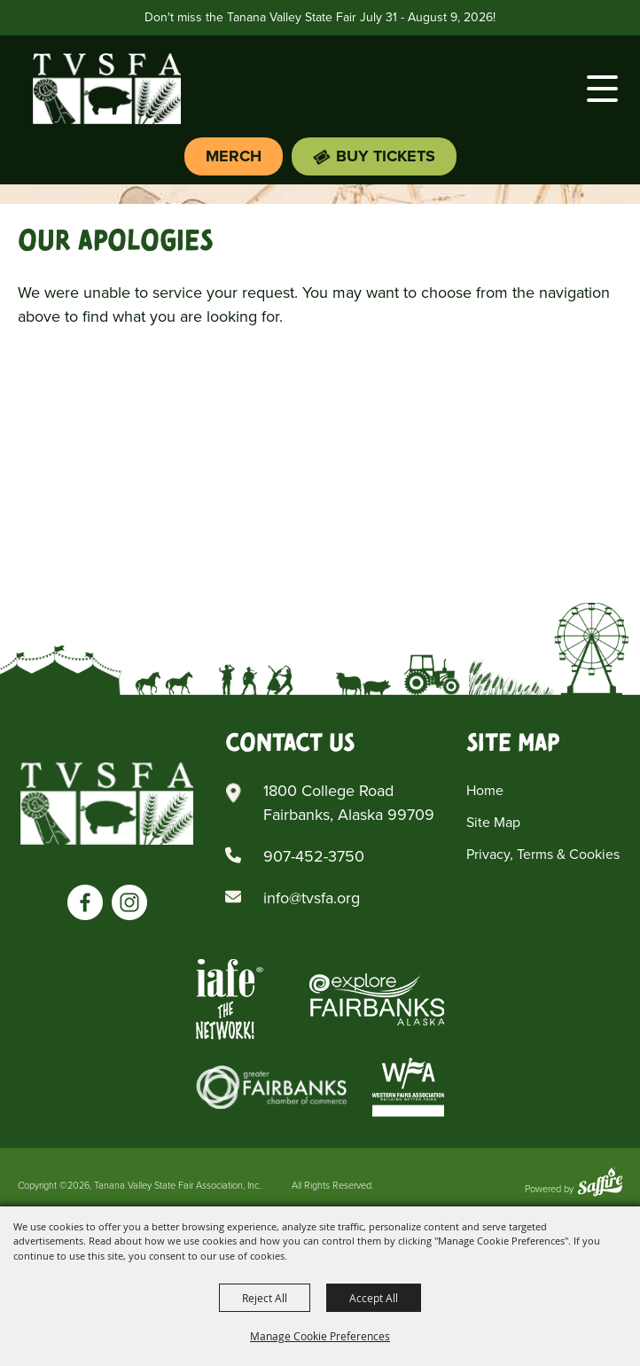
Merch (233, 156)
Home (484, 790)
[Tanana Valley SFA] (106, 803)
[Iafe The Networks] (229, 999)
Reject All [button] (264, 1298)
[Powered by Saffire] (600, 1183)
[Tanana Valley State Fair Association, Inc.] (106, 88)
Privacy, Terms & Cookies (543, 854)
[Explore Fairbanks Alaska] (376, 999)
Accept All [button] (373, 1298)
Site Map (493, 822)
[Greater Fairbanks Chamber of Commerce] (271, 1087)
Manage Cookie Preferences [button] (320, 1336)
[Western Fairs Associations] (408, 1087)
